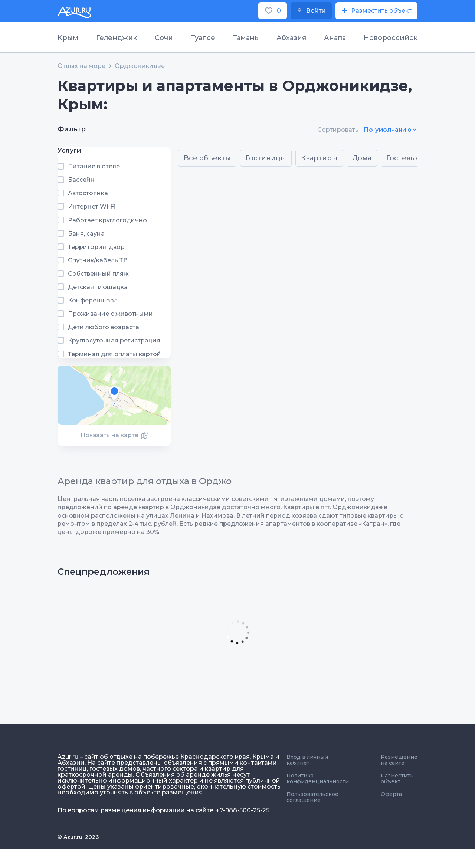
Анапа (335, 38)
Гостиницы (266, 158)
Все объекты (207, 158)
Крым (68, 38)
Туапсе (203, 38)
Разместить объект (397, 778)
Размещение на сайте (399, 760)
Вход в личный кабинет (307, 760)
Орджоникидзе (140, 66)
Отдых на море (81, 66)
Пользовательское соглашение (312, 797)
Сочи (164, 38)
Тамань (246, 38)
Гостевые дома (413, 158)
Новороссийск (390, 38)
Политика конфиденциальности (317, 778)
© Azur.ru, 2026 (78, 837)
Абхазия (291, 38)
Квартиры (319, 158)
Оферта (391, 794)
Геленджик (116, 38)
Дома (361, 158)
